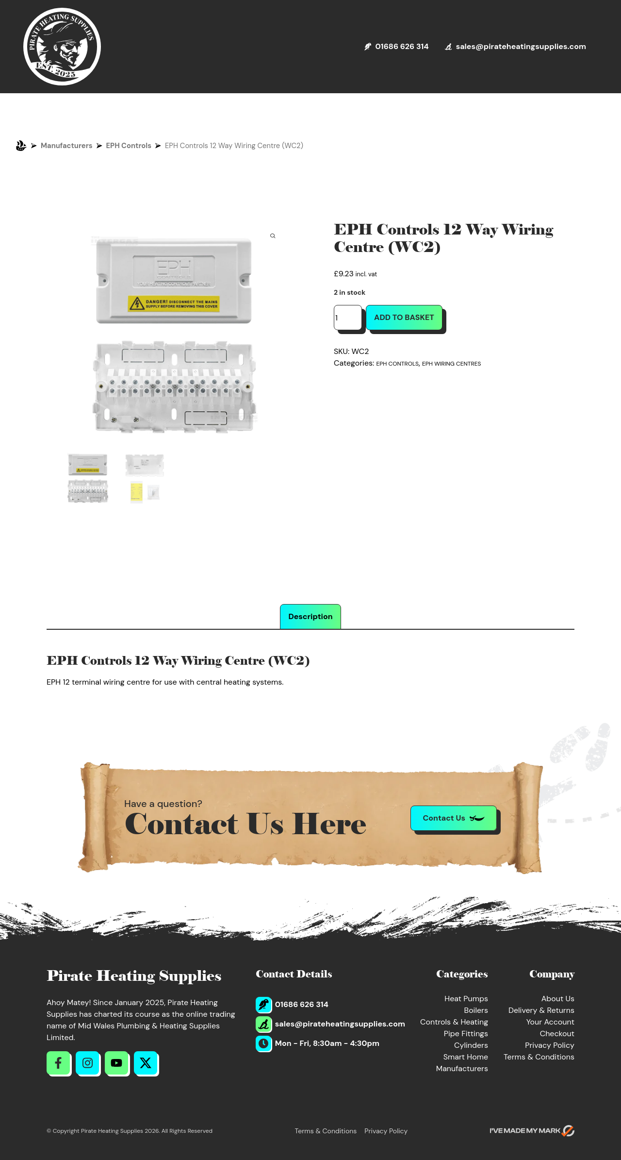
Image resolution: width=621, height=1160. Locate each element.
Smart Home (465, 1057)
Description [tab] (310, 616)
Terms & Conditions (539, 1057)
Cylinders (471, 1045)
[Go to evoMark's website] (532, 1131)
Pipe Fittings (466, 1033)
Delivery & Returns (541, 1010)
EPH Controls (129, 146)
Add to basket (404, 317)
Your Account (550, 1022)
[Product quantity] (348, 317)
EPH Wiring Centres (451, 364)
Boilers (476, 1010)
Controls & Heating (454, 1022)
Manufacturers (67, 146)
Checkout (557, 1033)
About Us (557, 998)
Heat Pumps (466, 998)
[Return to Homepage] (62, 46)
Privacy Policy (549, 1045)
